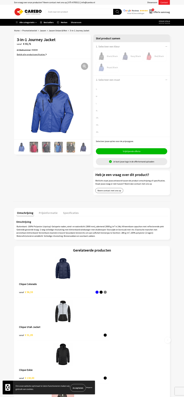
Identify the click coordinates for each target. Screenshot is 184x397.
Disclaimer (61, 350)
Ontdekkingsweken (104, 330)
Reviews (135, 10)
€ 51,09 (64, 292)
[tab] (24, 213)
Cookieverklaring (64, 338)
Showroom (152, 2)
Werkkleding (139, 322)
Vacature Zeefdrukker (104, 326)
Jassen (43, 30)
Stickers (137, 342)
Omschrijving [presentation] (24, 213)
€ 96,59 (26, 292)
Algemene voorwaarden (67, 330)
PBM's (137, 326)
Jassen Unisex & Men (58, 30)
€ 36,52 (140, 292)
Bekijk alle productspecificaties (32, 54)
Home (17, 30)
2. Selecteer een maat (108, 79)
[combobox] (79, 12)
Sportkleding (140, 330)
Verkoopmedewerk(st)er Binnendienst (112, 318)
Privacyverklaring (64, 342)
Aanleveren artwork (66, 322)
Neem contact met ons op (109, 191)
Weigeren (89, 388)
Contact (164, 2)
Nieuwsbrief (100, 354)
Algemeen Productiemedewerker (110, 322)
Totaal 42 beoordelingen (135, 13)
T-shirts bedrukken (103, 342)
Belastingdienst (64, 318)
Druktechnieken (64, 346)
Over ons (99, 334)
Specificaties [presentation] (67, 213)
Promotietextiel (29, 30)
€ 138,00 (102, 292)
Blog (97, 338)
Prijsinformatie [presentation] (46, 213)
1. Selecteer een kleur (108, 46)
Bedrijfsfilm (100, 350)
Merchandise (101, 346)
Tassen (137, 338)
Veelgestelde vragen (66, 334)
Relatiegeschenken (142, 334)
